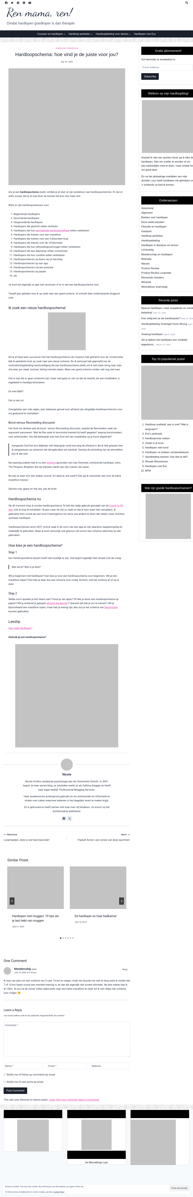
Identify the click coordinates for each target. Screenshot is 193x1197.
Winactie (146, 282)
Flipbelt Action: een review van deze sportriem (99, 836)
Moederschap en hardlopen (156, 254)
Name (9, 1065)
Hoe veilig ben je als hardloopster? (161, 318)
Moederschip (22, 969)
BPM (148, 470)
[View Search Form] (186, 2)
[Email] (29, 2)
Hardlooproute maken (157, 438)
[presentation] (35, 887)
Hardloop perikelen (67, 48)
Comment (11, 1025)
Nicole (66, 774)
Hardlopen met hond (156, 447)
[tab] (61, 938)
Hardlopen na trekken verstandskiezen (167, 452)
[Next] (121, 901)
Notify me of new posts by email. (25, 1081)
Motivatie (146, 259)
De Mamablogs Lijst (96, 1162)
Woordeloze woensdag (154, 286)
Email (52, 1065)
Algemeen (147, 212)
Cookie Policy (59, 1192)
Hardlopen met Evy (145, 33)
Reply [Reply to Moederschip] (125, 969)
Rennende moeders (152, 277)
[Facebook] (6, 2)
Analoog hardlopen (152, 334)
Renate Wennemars (156, 461)
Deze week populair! (153, 222)
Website (96, 1065)
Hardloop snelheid (155, 424)
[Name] (23, 1066)
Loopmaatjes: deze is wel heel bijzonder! (34, 836)
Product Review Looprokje (156, 272)
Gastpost (146, 231)
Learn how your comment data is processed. (74, 1099)
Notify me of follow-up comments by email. (31, 1074)
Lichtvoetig (147, 249)
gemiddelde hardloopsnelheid (52, 230)
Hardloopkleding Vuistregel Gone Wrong (164, 324)
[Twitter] (12, 2)
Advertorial (147, 208)
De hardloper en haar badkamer (96, 916)
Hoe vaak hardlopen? (20, 628)
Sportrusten (111, 607)
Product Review (150, 268)
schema (51, 462)
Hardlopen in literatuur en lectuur (160, 245)
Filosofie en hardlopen (153, 226)
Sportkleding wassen (157, 456)
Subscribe (150, 76)
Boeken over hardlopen (154, 217)
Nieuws (145, 263)
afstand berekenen (57, 603)
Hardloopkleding (150, 240)
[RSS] (23, 2)
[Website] (110, 1066)
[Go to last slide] (12, 901)
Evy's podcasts (153, 433)
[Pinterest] (18, 2)
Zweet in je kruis (154, 443)
